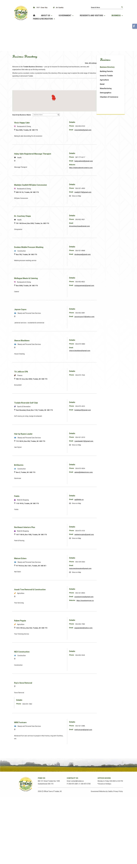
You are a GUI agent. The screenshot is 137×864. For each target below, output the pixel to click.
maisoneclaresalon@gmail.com (108, 570)
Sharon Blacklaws (52, 342)
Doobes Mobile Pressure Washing (59, 248)
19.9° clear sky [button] (41, 7)
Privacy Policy (118, 797)
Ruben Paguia (50, 624)
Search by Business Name (52, 116)
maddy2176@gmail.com (110, 193)
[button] (122, 7)
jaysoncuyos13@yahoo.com (106, 321)
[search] (104, 7)
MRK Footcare (51, 726)
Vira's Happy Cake (52, 124)
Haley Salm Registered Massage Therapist (63, 155)
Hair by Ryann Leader (54, 435)
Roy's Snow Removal (54, 686)
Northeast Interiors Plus (55, 528)
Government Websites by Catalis (101, 797)
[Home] (34, 15)
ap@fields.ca (106, 501)
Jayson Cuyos (51, 310)
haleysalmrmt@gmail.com (111, 162)
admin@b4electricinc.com (111, 473)
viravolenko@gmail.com (110, 131)
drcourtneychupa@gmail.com (107, 227)
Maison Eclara (51, 559)
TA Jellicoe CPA (51, 373)
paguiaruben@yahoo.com (111, 631)
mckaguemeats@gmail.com (106, 289)
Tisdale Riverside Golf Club (56, 404)
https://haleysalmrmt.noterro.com (108, 169)
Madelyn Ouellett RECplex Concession (61, 186)
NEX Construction (52, 655)
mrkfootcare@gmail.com (110, 733)
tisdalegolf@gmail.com (110, 411)
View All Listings (116, 65)
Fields (47, 497)
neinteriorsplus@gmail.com (106, 538)
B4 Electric (49, 466)
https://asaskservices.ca (105, 607)
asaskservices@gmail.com (106, 601)
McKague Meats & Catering (56, 279)
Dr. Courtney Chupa (53, 217)
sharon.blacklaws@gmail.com (107, 352)
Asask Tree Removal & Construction (60, 591)
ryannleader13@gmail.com (106, 445)
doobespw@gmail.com (110, 255)
